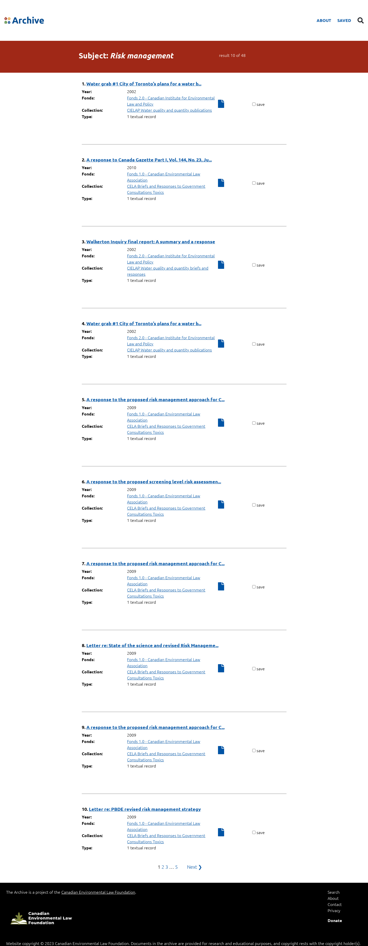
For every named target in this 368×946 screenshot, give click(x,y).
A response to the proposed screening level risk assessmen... (153, 481)
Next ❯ (194, 867)
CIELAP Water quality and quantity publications (169, 110)
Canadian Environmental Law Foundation (98, 892)
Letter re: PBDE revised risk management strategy (145, 809)
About (324, 20)
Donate (335, 920)
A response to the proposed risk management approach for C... (155, 399)
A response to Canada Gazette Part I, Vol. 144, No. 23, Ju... (149, 159)
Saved (344, 20)
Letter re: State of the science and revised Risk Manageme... (152, 645)
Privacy (334, 910)
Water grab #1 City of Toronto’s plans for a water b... (143, 83)
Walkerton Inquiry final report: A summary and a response (150, 241)
